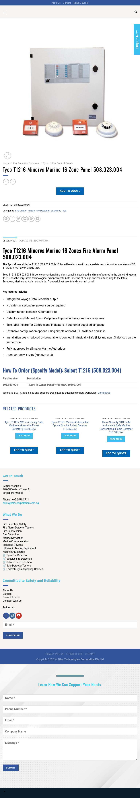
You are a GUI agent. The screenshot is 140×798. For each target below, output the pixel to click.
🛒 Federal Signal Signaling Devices (23, 569)
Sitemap (90, 654)
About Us (56, 2)
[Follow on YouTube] (19, 616)
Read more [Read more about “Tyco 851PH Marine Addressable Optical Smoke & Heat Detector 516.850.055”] (70, 435)
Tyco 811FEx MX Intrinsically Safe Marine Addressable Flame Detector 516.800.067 (24, 425)
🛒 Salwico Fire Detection (17, 562)
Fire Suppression (12, 531)
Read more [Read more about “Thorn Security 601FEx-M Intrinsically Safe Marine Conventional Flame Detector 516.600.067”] (116, 439)
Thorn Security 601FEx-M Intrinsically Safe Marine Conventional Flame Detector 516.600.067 (116, 427)
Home (6, 163)
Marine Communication (16, 541)
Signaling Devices (13, 544)
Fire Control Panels (62, 163)
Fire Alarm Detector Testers (18, 527)
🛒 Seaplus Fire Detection (17, 558)
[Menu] (5, 11)
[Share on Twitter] (19, 219)
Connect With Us (12, 600)
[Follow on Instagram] (12, 616)
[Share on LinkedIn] (37, 219)
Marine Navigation (13, 537)
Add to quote (70, 191)
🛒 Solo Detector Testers (17, 565)
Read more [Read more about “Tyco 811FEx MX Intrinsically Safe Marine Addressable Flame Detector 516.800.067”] (24, 435)
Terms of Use (74, 654)
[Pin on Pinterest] (31, 219)
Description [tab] (10, 240)
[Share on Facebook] (12, 219)
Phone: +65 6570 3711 (16, 499)
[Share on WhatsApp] (6, 219)
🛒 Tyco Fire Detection (15, 555)
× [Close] (4, 791)
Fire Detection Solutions (26, 163)
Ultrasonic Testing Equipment (19, 548)
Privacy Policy (54, 654)
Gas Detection (11, 534)
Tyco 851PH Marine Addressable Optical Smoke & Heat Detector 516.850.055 (69, 425)
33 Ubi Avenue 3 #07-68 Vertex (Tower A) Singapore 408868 (16, 489)
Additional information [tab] (34, 240)
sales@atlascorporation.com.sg (21, 503)
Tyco (45, 163)
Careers (67, 2)
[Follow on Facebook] (6, 616)
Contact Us (104, 392)
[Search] (136, 12)
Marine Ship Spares (14, 551)
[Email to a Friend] (25, 219)
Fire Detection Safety (14, 524)
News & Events (80, 2)
